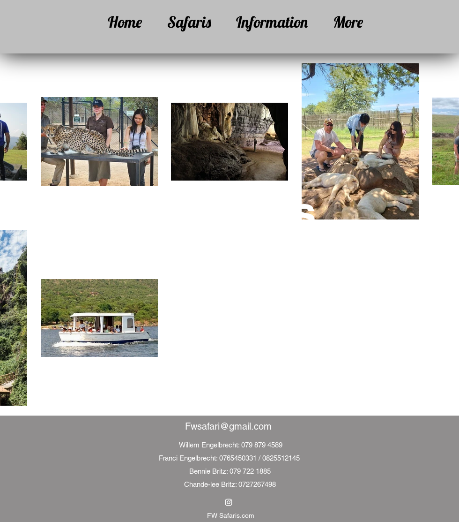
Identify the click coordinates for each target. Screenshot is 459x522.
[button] (183, 22)
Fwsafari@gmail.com (228, 426)
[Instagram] (228, 502)
